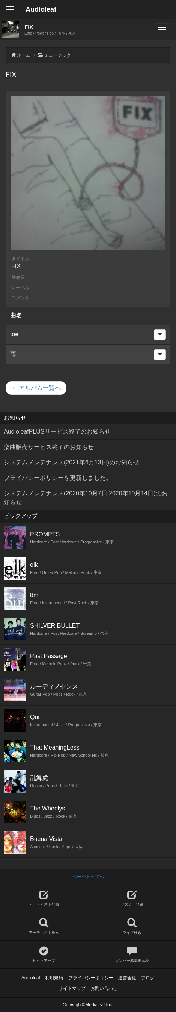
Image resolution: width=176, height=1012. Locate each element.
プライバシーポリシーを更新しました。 (58, 478)
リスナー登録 (132, 898)
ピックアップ (44, 955)
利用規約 (54, 977)
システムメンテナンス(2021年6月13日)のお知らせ (71, 462)
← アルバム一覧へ (36, 388)
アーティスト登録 (44, 898)
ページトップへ (88, 876)
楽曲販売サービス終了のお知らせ (49, 447)
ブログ (148, 977)
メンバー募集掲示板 (132, 955)
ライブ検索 (132, 926)
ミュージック (57, 55)
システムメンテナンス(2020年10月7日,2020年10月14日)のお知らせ (86, 497)
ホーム (23, 55)
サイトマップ (72, 988)
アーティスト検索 (44, 926)
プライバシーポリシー (90, 977)
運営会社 (127, 977)
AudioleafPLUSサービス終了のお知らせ (57, 431)
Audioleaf (41, 9)
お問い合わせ (103, 988)
